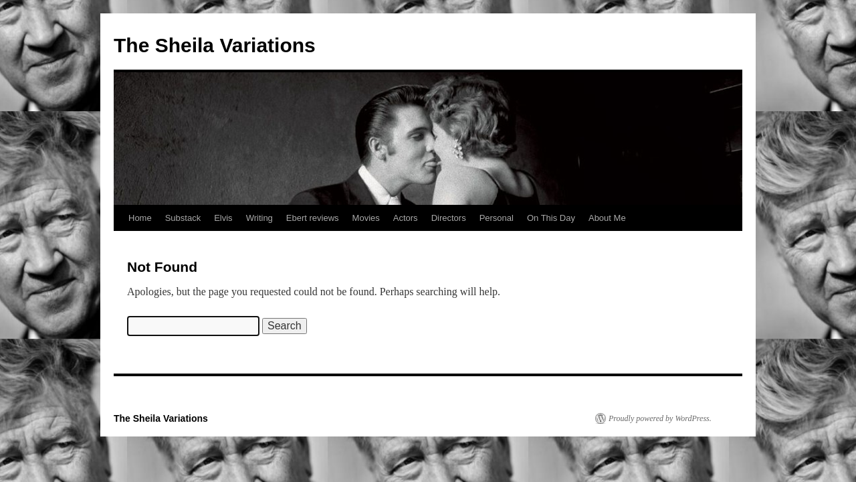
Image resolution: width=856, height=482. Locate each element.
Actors (405, 218)
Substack (183, 218)
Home (140, 218)
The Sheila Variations (215, 45)
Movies (366, 218)
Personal (496, 218)
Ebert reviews (312, 218)
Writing (259, 218)
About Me (607, 218)
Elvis (223, 218)
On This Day (551, 218)
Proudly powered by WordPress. (660, 418)
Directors (448, 218)
